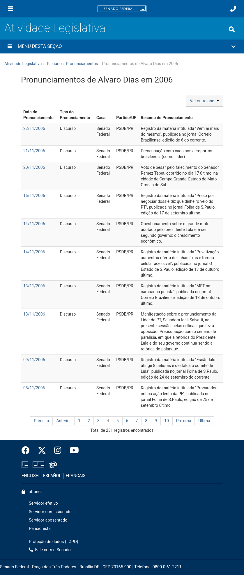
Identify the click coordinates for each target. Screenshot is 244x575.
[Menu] (10, 9)
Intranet (32, 491)
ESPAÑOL (52, 475)
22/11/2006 (34, 128)
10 (166, 420)
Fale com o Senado (50, 549)
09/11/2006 (34, 359)
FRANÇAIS (76, 475)
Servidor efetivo (43, 503)
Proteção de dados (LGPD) (53, 541)
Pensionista (40, 528)
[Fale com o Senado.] (233, 9)
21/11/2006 (34, 150)
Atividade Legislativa (54, 28)
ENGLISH (30, 475)
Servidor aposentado (48, 520)
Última (204, 420)
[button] (122, 46)
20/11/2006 (34, 167)
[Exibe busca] (232, 29)
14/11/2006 (34, 223)
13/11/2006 (34, 286)
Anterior (63, 420)
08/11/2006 (34, 388)
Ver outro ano (204, 100)
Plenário (54, 63)
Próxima (183, 420)
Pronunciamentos (82, 63)
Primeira (41, 420)
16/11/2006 (34, 195)
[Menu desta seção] (9, 46)
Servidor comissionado (50, 511)
